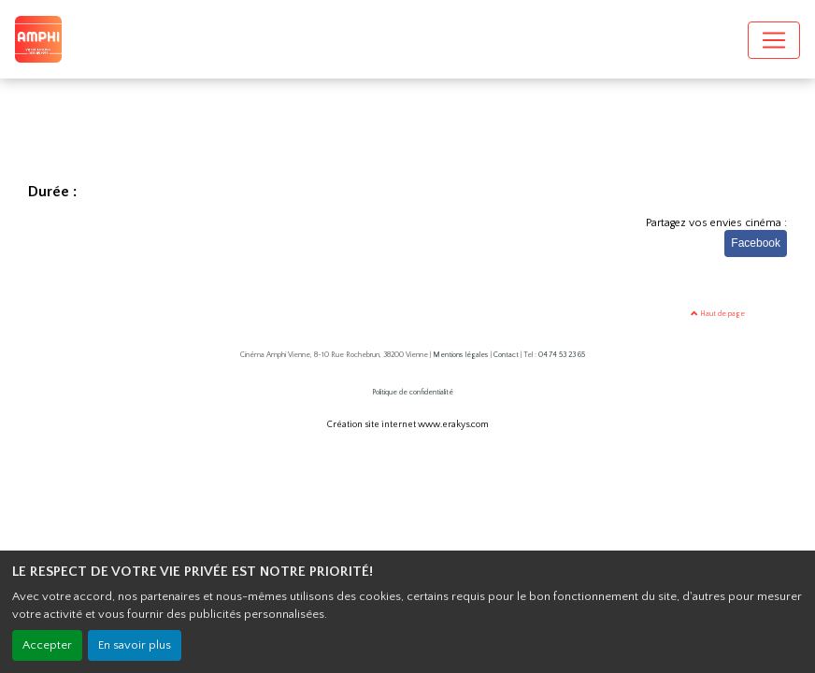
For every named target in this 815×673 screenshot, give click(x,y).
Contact (506, 355)
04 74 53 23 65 (561, 355)
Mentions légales (461, 355)
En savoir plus (134, 645)
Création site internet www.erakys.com (408, 425)
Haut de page (718, 313)
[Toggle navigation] (774, 40)
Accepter (47, 645)
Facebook (755, 243)
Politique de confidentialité (412, 392)
